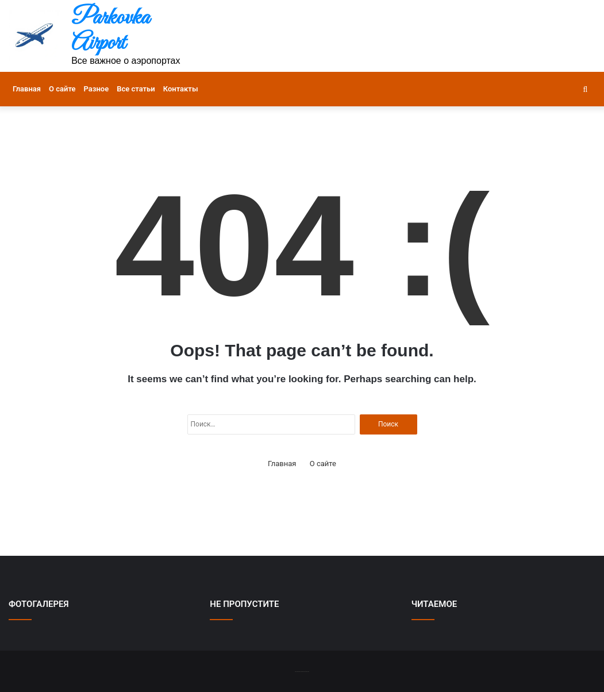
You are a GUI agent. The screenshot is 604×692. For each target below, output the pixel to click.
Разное (96, 88)
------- (302, 671)
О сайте (62, 88)
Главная (27, 88)
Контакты (180, 88)
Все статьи (136, 88)
